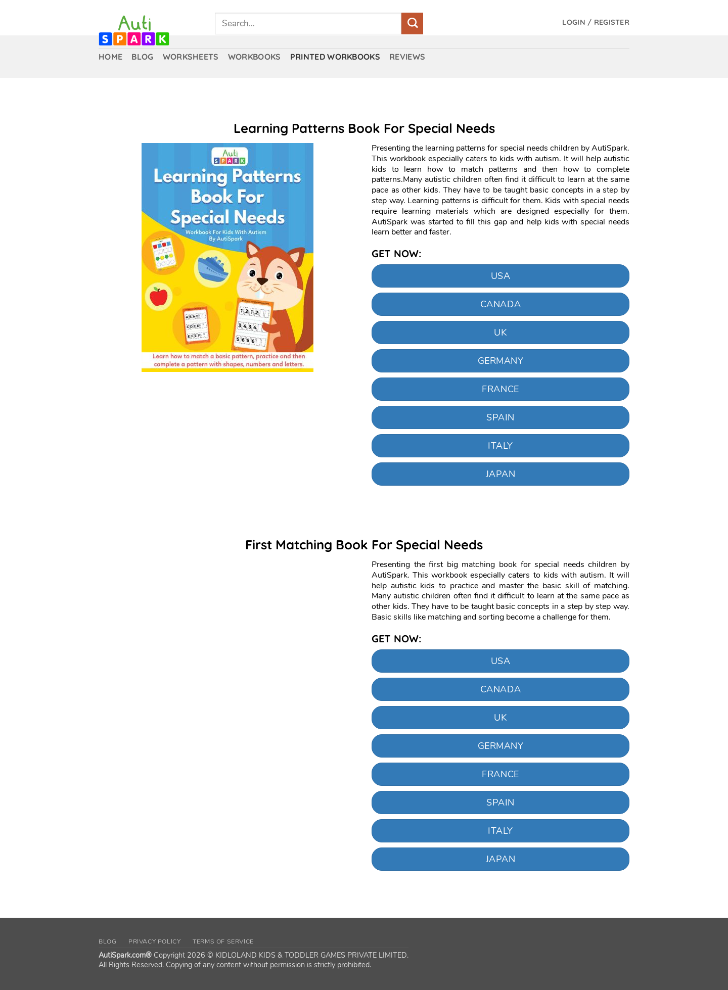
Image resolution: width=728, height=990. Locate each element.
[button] (595, 22)
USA (501, 276)
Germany (501, 361)
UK (500, 332)
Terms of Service (223, 941)
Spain (500, 417)
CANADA (500, 304)
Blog (107, 941)
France (500, 389)
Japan (501, 474)
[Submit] (412, 23)
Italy (500, 446)
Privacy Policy (154, 941)
